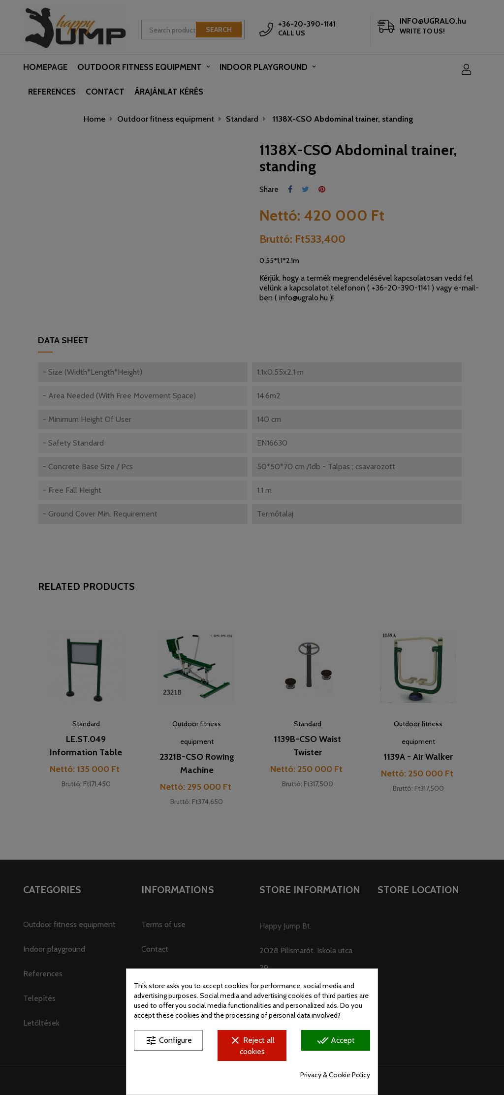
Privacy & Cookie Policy (335, 1074)
